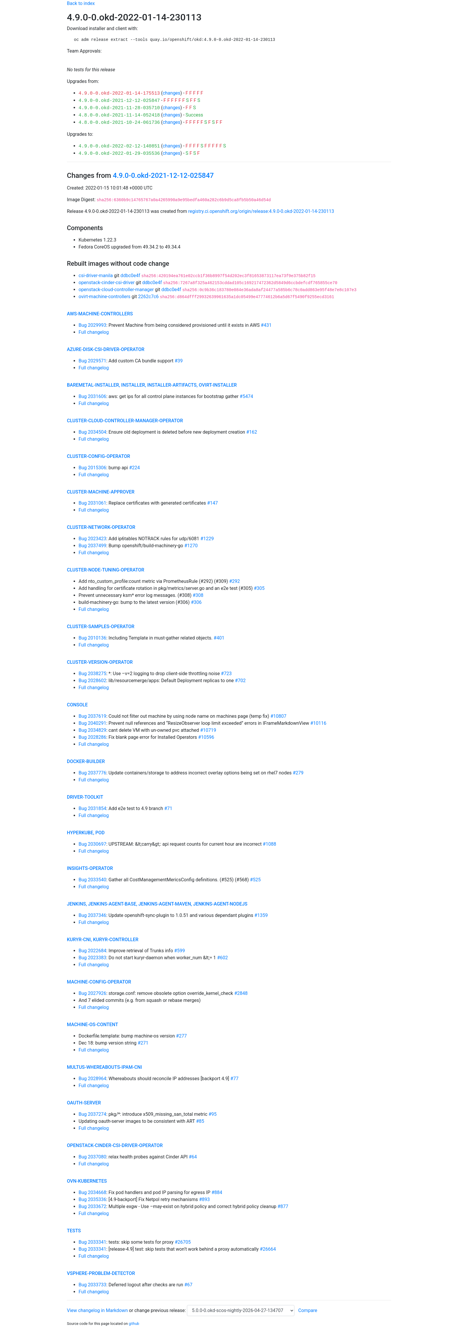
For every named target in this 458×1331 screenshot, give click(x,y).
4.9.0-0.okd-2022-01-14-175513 (119, 93)
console (77, 705)
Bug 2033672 (92, 1206)
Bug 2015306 (92, 467)
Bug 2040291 (92, 723)
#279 (298, 773)
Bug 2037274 (92, 1114)
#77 (234, 1078)
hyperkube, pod (86, 832)
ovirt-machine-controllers (105, 296)
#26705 (183, 1242)
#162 (251, 432)
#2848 (241, 993)
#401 (219, 638)
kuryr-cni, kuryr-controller (102, 939)
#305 (259, 588)
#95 (213, 1114)
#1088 (269, 844)
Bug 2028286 (92, 737)
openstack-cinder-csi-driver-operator (115, 1145)
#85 (200, 1121)
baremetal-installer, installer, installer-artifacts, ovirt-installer (152, 385)
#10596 (206, 737)
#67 (188, 1284)
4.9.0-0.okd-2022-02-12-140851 (119, 146)
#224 (134, 467)
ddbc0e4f (130, 275)
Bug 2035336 (92, 1199)
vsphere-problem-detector (101, 1273)
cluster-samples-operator (100, 626)
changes (171, 93)
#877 (282, 1206)
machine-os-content (92, 1024)
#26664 (268, 1249)
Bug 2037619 (92, 716)
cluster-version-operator (100, 662)
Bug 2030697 (92, 844)
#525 (255, 879)
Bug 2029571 (92, 361)
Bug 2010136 (92, 638)
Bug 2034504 (92, 432)
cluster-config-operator (98, 456)
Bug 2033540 (92, 879)
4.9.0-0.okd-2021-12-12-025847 (119, 100)
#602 (222, 957)
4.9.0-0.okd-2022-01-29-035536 (119, 153)
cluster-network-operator (101, 527)
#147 (212, 503)
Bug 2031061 (92, 503)
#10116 (318, 723)
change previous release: (160, 1310)
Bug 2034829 (92, 730)
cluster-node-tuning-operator (105, 570)
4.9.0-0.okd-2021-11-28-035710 (119, 108)
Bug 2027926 (92, 993)
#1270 (191, 545)
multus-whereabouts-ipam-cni (104, 1067)
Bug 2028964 (92, 1078)
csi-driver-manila (96, 275)
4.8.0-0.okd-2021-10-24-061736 (119, 122)
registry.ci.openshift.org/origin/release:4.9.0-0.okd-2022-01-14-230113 (261, 211)
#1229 (207, 538)
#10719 (208, 730)
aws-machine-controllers (100, 314)
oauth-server (84, 1103)
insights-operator (90, 868)
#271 (143, 1043)
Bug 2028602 (92, 680)
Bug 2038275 (92, 673)
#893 (204, 1199)
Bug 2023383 (92, 957)
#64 (193, 1157)
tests (74, 1230)
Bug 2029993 (92, 325)
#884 (216, 1192)
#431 (266, 325)
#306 (196, 602)
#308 (197, 595)
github (134, 1323)
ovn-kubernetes (87, 1181)
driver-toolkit (85, 797)
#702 (240, 680)
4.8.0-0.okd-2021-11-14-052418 (119, 115)
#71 (168, 808)
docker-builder (86, 761)
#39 (179, 361)
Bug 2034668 (92, 1192)
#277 (181, 1036)
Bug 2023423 (92, 538)
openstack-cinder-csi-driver (107, 282)
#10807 (278, 716)
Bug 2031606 (92, 396)
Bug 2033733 (92, 1284)
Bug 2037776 (92, 773)
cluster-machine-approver (100, 492)
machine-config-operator (99, 982)
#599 (179, 950)
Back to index (81, 3)
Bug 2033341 (92, 1242)
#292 (234, 581)
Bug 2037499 (92, 545)
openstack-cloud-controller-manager (116, 289)
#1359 (261, 915)
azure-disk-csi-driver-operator (105, 349)
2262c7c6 (148, 296)
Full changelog (94, 332)
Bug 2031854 (92, 808)
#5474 (246, 396)
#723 (226, 673)
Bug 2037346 (92, 915)
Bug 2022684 (92, 950)
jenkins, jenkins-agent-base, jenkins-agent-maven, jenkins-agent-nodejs (157, 904)
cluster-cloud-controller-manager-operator (125, 420)
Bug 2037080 (92, 1157)
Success (194, 115)
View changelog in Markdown (97, 1310)
